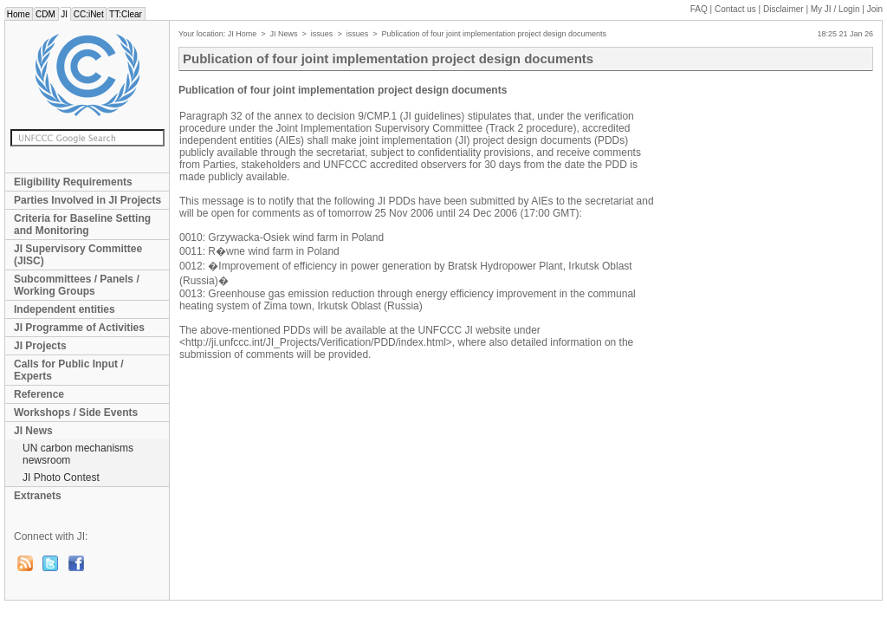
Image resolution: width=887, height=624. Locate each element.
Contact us (735, 9)
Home (18, 14)
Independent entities (64, 309)
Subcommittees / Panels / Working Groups (76, 285)
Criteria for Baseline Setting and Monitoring (82, 224)
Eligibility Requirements (73, 182)
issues (322, 33)
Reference (39, 394)
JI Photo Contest (61, 477)
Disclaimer (783, 9)
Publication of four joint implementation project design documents (493, 33)
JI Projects (40, 346)
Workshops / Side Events (76, 412)
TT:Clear (125, 14)
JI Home (242, 33)
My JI (835, 9)
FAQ (699, 9)
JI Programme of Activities (79, 328)
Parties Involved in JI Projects (87, 200)
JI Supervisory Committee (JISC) (78, 255)
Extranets (38, 496)
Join (875, 9)
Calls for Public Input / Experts (69, 370)
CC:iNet (89, 14)
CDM (45, 14)
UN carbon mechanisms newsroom (78, 454)
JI (64, 14)
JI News (33, 431)
